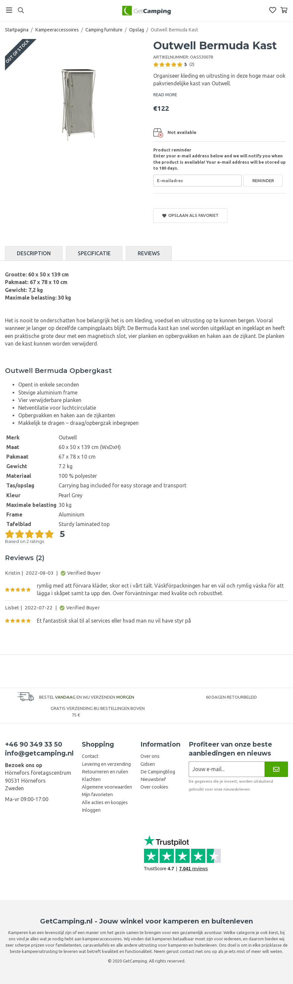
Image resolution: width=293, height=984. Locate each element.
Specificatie (94, 253)
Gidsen (147, 764)
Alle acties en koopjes (105, 802)
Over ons (150, 756)
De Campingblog (157, 771)
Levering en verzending (106, 764)
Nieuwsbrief (153, 779)
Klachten (91, 779)
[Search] (20, 10)
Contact (90, 756)
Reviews (149, 253)
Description (34, 253)
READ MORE (165, 94)
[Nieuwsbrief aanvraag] (227, 769)
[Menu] (9, 10)
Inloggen (91, 810)
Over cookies (154, 787)
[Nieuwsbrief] (276, 769)
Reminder (263, 180)
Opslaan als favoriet (190, 215)
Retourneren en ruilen (105, 771)
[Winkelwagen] (284, 10)
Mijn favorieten (97, 794)
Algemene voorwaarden (107, 787)
